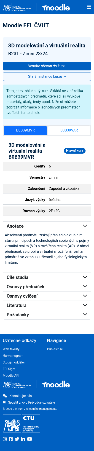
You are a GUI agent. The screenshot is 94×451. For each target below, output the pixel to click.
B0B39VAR (69, 130)
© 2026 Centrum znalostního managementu (30, 408)
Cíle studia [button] (47, 277)
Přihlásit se (55, 349)
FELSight (9, 369)
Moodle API (11, 375)
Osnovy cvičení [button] (47, 296)
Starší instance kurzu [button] (45, 76)
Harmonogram (13, 356)
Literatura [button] (47, 305)
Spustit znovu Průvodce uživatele (29, 402)
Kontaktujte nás (17, 396)
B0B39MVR (25, 130)
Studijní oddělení (14, 362)
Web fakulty (11, 349)
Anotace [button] (47, 226)
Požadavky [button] (47, 314)
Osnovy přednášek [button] (47, 286)
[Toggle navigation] (89, 7)
